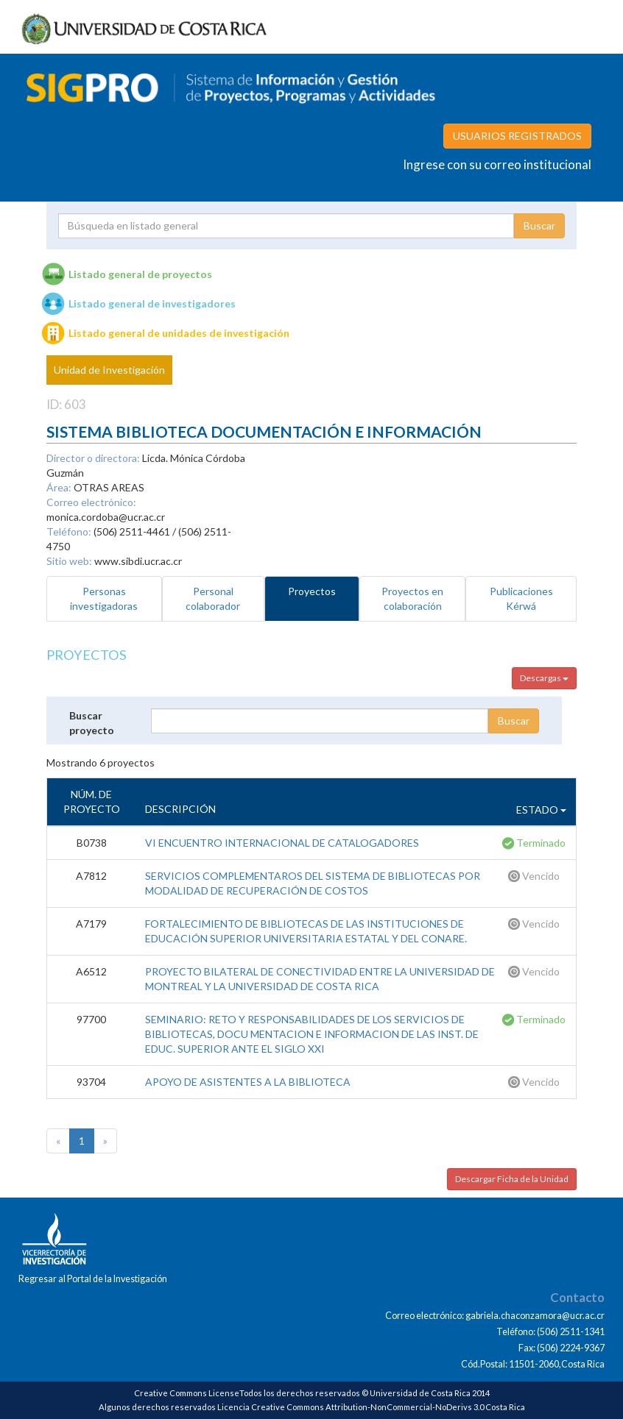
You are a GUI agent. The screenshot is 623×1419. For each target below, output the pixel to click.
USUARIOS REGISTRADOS (517, 135)
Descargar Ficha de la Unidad (512, 1178)
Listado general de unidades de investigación (178, 333)
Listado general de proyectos (140, 274)
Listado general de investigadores (152, 303)
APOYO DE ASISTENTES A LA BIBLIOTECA (248, 1081)
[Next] (105, 1140)
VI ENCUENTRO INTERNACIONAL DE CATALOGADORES (282, 842)
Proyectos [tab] (312, 591)
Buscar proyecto (91, 722)
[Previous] (58, 1140)
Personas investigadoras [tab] (104, 598)
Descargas (544, 677)
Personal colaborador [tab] (213, 598)
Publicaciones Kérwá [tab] (521, 598)
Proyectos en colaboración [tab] (412, 598)
